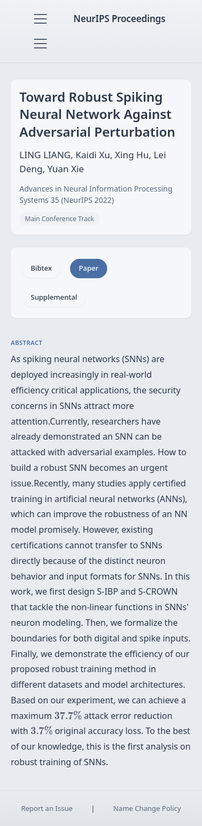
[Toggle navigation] (40, 18)
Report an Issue (47, 808)
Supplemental (54, 297)
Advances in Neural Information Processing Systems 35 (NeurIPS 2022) (95, 194)
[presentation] (68, 715)
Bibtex (41, 268)
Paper (88, 268)
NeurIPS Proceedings (119, 18)
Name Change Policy (147, 808)
